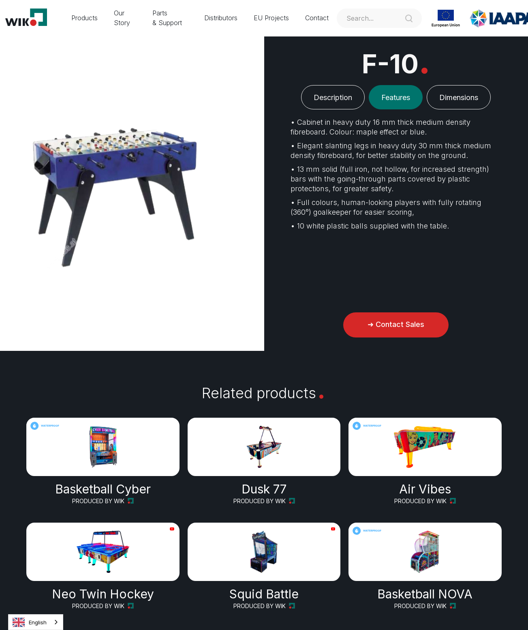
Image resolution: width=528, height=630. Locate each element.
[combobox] (35, 622)
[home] (31, 18)
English (30, 622)
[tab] (333, 97)
